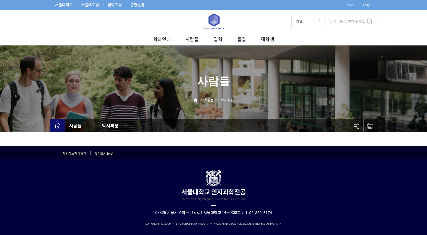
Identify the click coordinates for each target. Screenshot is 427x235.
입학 (217, 38)
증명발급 (137, 4)
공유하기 (356, 125)
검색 (299, 21)
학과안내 (162, 38)
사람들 (192, 38)
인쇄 (370, 125)
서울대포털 (90, 4)
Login (367, 4)
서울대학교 (64, 4)
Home (349, 4)
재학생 (267, 38)
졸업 (241, 38)
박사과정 (227, 99)
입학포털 (115, 4)
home (57, 125)
